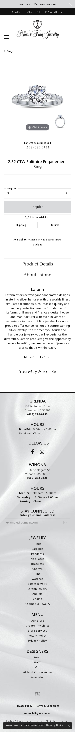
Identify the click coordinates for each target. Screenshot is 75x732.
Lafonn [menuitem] (37, 667)
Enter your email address (37, 515)
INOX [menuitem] (37, 662)
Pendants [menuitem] (37, 554)
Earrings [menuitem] (37, 549)
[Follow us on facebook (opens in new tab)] (32, 452)
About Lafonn (37, 274)
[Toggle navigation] (6, 37)
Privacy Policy (37, 640)
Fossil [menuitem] (37, 657)
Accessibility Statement (37, 713)
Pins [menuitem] (37, 574)
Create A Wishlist (37, 625)
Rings (10, 51)
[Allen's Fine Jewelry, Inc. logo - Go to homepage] (37, 29)
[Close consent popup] (69, 725)
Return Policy (37, 635)
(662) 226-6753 (37, 147)
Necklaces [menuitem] (37, 559)
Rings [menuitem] (37, 544)
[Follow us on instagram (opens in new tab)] (42, 452)
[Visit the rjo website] (38, 694)
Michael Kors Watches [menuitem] (37, 672)
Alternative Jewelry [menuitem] (37, 604)
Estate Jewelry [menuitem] (37, 584)
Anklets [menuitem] (37, 594)
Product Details (37, 263)
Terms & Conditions (47, 706)
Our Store (37, 620)
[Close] (70, 4)
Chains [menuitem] (37, 599)
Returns (54, 225)
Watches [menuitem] (37, 579)
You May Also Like (37, 371)
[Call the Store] (37, 414)
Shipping (21, 225)
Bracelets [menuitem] (37, 564)
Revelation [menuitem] (37, 677)
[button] (17, 11)
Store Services (37, 630)
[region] (37, 98)
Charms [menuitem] (37, 569)
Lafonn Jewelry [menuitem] (37, 589)
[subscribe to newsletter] (65, 522)
